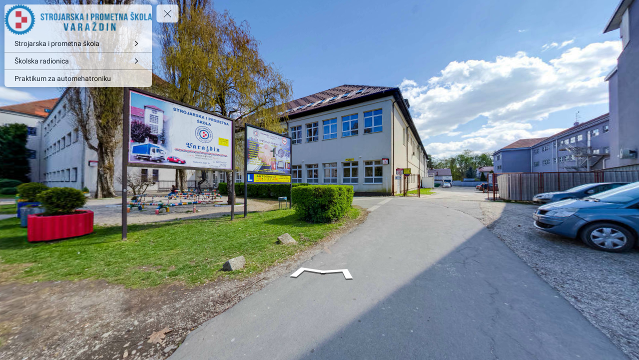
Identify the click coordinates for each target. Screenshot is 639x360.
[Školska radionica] (78, 61)
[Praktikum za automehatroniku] (78, 78)
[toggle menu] (167, 13)
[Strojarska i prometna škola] (78, 43)
